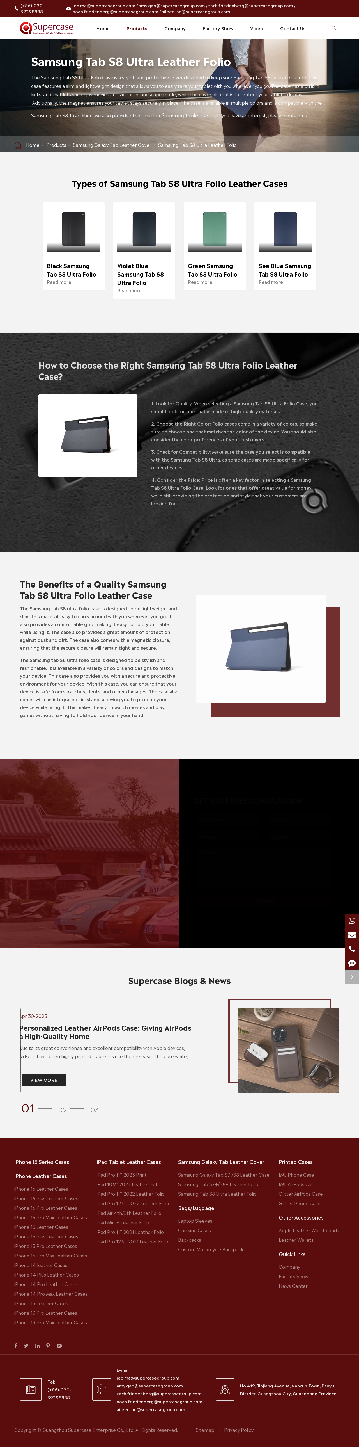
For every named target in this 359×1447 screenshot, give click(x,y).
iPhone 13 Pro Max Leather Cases (50, 1322)
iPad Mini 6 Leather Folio (123, 1222)
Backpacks (189, 1239)
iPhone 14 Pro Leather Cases (46, 1284)
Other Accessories (301, 1217)
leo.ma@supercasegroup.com (104, 5)
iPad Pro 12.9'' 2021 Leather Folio (132, 1241)
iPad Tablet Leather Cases (129, 1161)
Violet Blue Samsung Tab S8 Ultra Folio (140, 273)
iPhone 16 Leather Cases (41, 1188)
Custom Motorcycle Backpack (210, 1249)
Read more (59, 281)
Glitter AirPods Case (301, 1193)
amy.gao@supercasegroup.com (172, 5)
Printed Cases (296, 1161)
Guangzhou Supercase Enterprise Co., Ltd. (88, 1429)
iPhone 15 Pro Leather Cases (45, 1245)
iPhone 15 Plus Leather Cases (46, 1236)
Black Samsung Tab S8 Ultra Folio (71, 269)
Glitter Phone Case (300, 1203)
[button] (38, 1106)
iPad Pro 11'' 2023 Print (122, 1174)
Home (103, 28)
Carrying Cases (194, 1230)
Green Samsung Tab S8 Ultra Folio (212, 269)
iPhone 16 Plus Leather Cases (46, 1198)
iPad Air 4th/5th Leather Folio (129, 1212)
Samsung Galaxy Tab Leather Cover (112, 144)
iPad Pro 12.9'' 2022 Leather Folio (133, 1203)
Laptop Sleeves (195, 1220)
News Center (293, 1285)
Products (137, 28)
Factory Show (217, 28)
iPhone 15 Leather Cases (41, 1226)
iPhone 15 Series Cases (41, 1161)
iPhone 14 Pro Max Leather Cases (51, 1293)
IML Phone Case (296, 1174)
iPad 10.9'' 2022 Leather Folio (128, 1184)
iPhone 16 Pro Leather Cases (45, 1207)
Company (175, 28)
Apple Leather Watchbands (309, 1230)
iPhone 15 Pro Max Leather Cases (50, 1255)
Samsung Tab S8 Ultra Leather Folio (197, 144)
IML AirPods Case (297, 1184)
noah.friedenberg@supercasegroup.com (115, 11)
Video (256, 28)
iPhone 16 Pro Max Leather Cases (50, 1217)
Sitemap (205, 1429)
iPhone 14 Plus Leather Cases (46, 1274)
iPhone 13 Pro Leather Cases (45, 1312)
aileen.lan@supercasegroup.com (196, 11)
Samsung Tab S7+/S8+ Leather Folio (218, 1184)
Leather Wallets (296, 1239)
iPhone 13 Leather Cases (41, 1303)
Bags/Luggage (196, 1207)
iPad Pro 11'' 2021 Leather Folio (130, 1231)
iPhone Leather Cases (40, 1175)
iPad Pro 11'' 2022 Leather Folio (131, 1193)
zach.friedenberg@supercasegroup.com (250, 5)
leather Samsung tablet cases (180, 114)
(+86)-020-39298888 (32, 8)
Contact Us (292, 28)
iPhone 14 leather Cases (40, 1264)
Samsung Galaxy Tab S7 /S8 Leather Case (224, 1174)
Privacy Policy (239, 1429)
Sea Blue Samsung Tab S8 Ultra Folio (285, 269)
